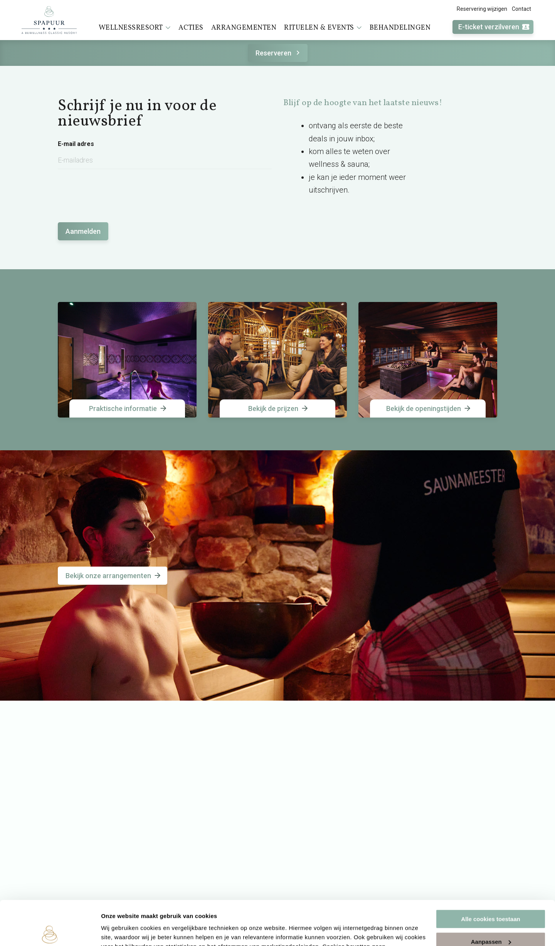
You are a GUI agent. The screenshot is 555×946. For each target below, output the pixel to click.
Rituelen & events (323, 28)
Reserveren (279, 53)
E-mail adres (76, 144)
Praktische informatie (128, 408)
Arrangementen (244, 28)
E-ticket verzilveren (494, 27)
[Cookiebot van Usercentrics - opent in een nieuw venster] (50, 931)
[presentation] (116, 192)
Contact (521, 9)
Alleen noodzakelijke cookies (491, 918)
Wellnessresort (135, 28)
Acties (191, 28)
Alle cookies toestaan (490, 873)
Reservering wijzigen (482, 9)
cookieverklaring (251, 909)
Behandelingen (400, 28)
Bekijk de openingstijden (429, 408)
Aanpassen (491, 895)
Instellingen (117, 931)
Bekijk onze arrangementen (114, 575)
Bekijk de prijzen (278, 408)
